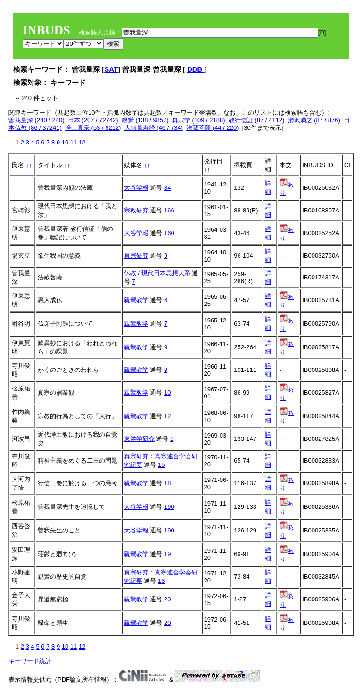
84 (167, 187)
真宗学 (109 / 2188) (198, 120)
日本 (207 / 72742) (93, 120)
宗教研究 (136, 210)
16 (161, 580)
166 (169, 210)
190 (169, 506)
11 (73, 142)
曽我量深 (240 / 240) (36, 120)
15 (161, 464)
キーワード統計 (29, 661)
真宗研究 (136, 255)
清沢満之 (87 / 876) (314, 120)
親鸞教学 (136, 300)
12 (82, 142)
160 (169, 232)
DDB (196, 69)
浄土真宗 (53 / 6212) (93, 127)
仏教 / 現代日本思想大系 (157, 273)
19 (167, 553)
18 (167, 483)
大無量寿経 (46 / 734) (153, 127)
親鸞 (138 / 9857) (145, 120)
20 (167, 599)
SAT (111, 69)
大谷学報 (136, 187)
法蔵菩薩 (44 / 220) (212, 127)
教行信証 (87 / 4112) (257, 120)
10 (65, 142)
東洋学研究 (139, 438)
